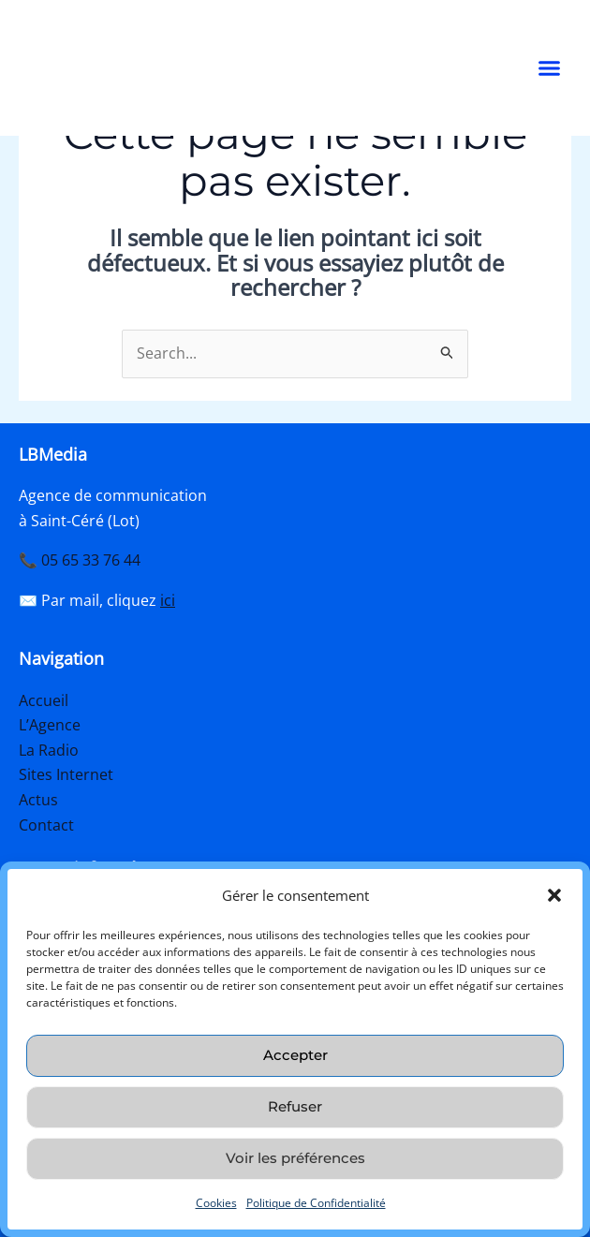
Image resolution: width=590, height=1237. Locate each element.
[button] (554, 889)
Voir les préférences (295, 1158)
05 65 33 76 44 (90, 561)
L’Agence (50, 725)
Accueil (43, 700)
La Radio (49, 750)
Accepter (295, 1055)
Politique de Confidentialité (316, 1203)
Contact (46, 824)
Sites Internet (66, 774)
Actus (38, 799)
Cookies (216, 1203)
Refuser (295, 1106)
